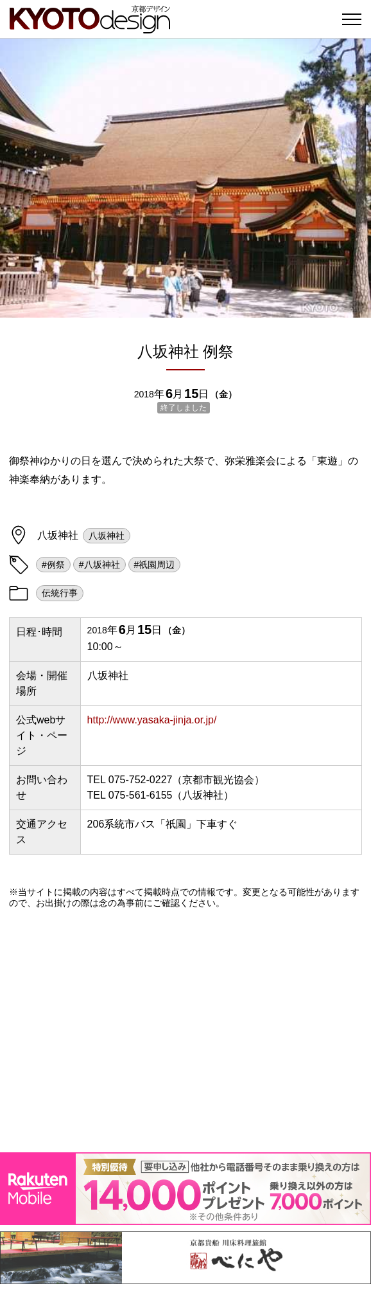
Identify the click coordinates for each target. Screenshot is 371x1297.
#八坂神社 (99, 564)
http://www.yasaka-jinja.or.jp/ (152, 719)
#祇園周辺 (154, 564)
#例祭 (53, 564)
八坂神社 (107, 536)
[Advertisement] (185, 1030)
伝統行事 (60, 593)
